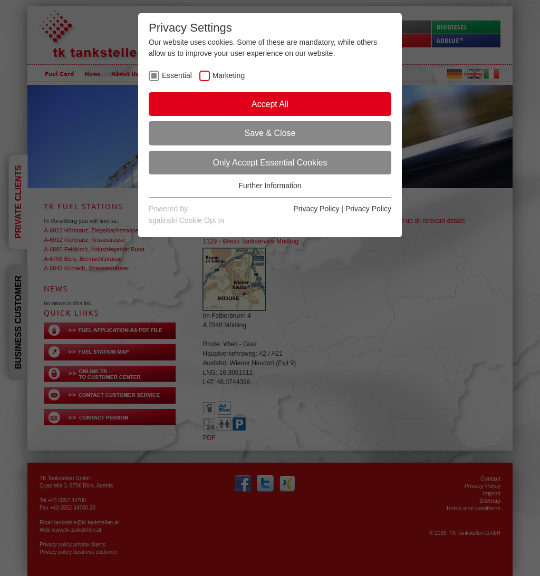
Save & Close (270, 133)
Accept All (270, 104)
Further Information (269, 185)
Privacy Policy (316, 208)
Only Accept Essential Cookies (270, 162)
